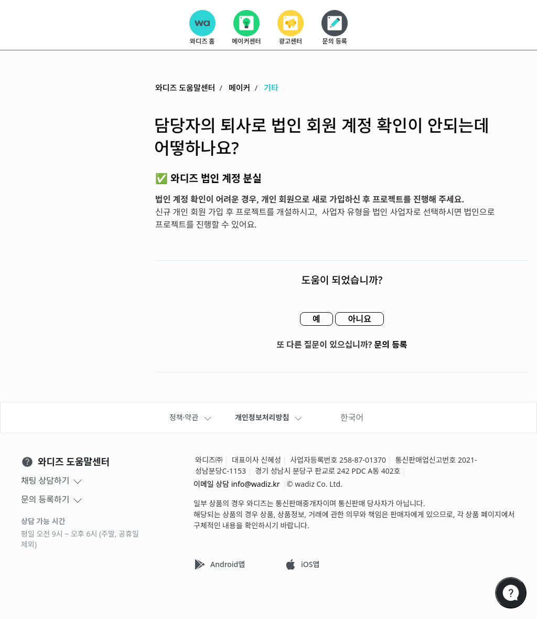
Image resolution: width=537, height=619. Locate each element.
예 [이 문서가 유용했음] (316, 319)
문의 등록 (390, 344)
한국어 (351, 417)
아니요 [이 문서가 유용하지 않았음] (359, 319)
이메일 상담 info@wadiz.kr (237, 484)
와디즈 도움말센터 (185, 87)
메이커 (239, 87)
